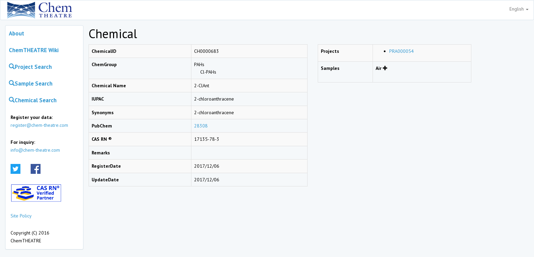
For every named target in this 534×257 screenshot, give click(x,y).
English (519, 9)
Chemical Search (33, 100)
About (16, 33)
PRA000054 (401, 51)
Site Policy (21, 216)
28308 (201, 126)
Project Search (30, 67)
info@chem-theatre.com (35, 150)
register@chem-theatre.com (39, 125)
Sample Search (30, 83)
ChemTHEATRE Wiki (34, 50)
